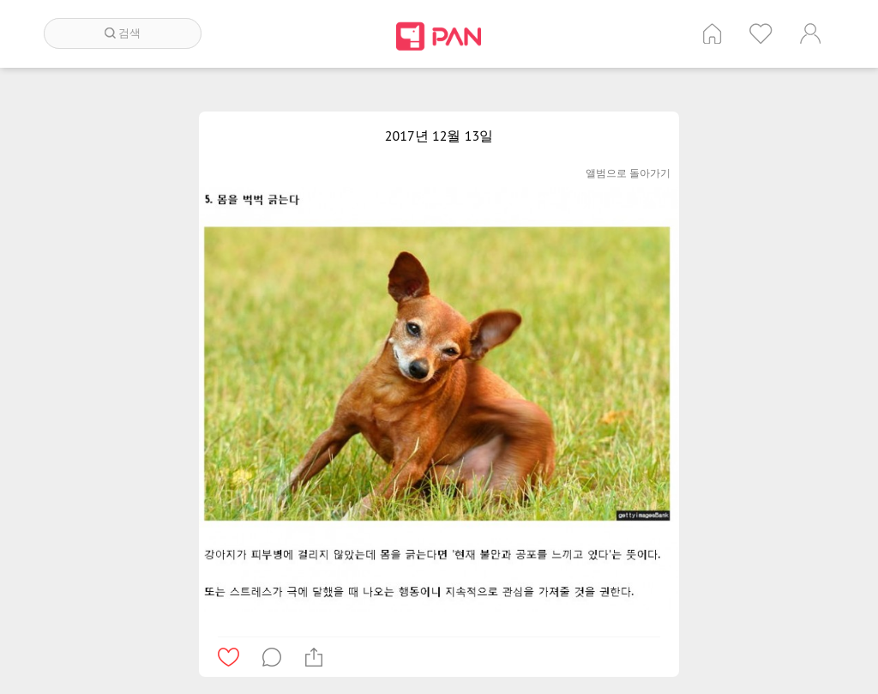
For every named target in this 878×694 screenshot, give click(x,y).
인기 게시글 (761, 33)
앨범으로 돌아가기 (628, 172)
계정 (810, 33)
